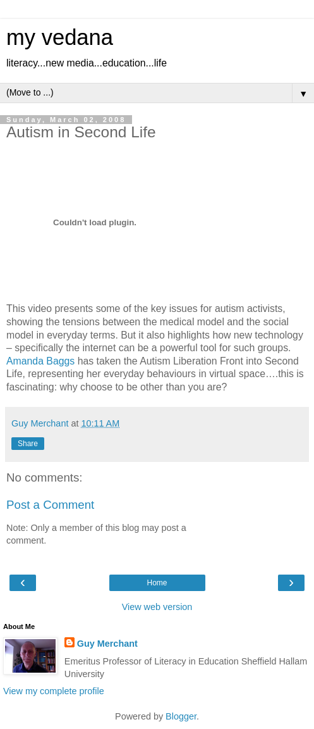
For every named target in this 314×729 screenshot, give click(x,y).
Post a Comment (50, 504)
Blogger (181, 716)
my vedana (59, 37)
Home (157, 582)
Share (28, 443)
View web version (157, 607)
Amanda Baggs (40, 361)
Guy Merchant (107, 644)
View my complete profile (53, 691)
